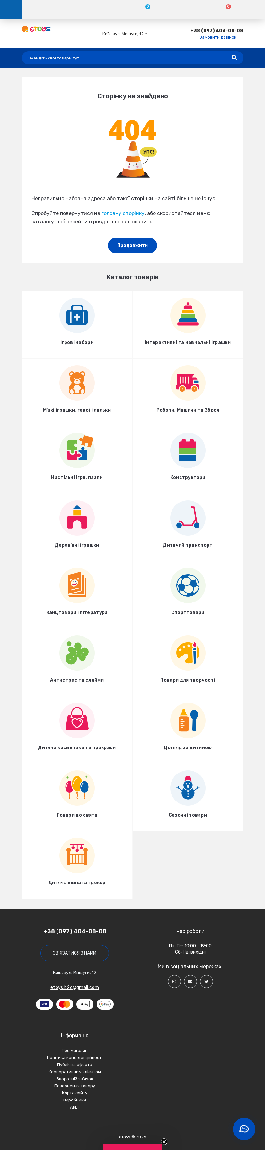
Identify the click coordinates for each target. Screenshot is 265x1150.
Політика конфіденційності (74, 1057)
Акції (75, 1107)
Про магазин (75, 1050)
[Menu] (11, 9)
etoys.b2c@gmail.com (74, 987)
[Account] (62, 9)
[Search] (234, 58)
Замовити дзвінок (217, 37)
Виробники (74, 1100)
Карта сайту (74, 1093)
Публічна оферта (74, 1064)
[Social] (174, 981)
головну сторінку (123, 213)
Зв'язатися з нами (74, 953)
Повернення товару (74, 1085)
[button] (123, 34)
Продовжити (132, 245)
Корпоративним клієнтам (75, 1071)
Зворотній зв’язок (75, 1078)
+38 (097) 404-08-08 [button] (74, 931)
